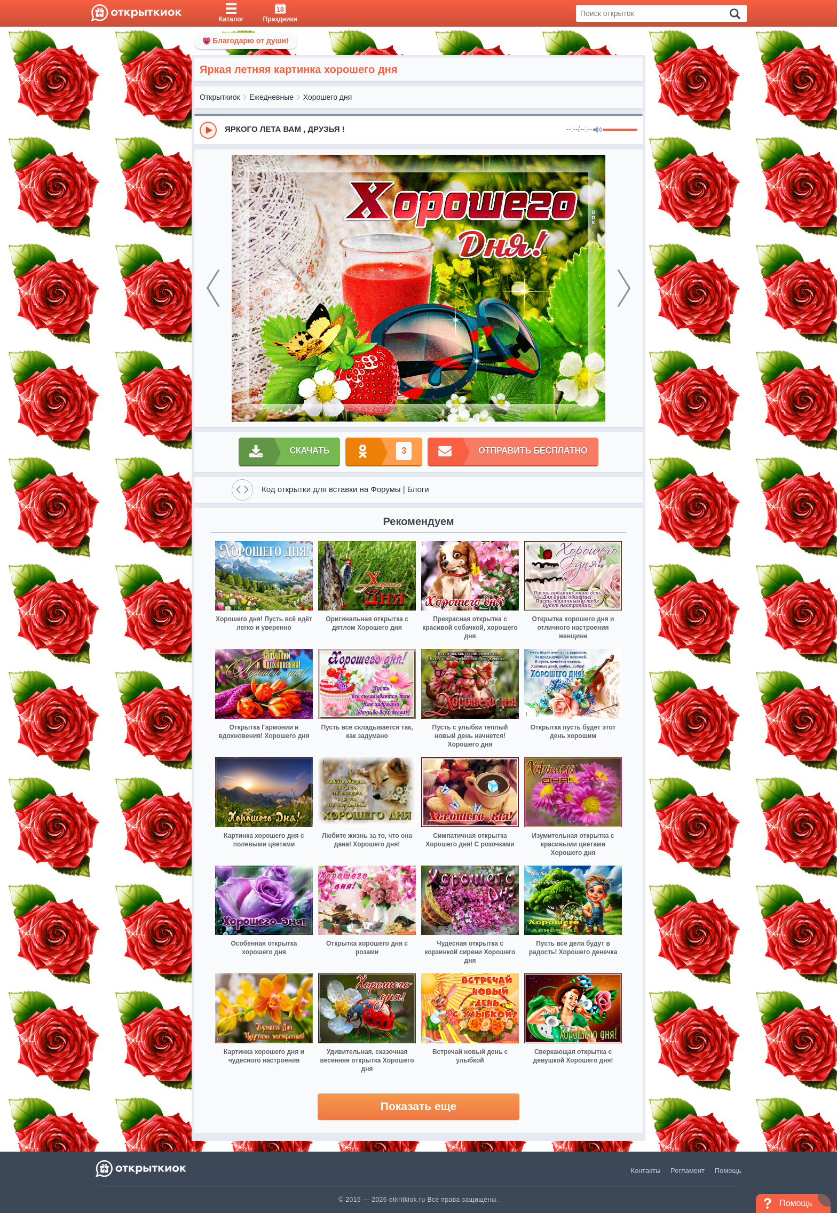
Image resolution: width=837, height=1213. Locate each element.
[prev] (213, 288)
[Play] (208, 130)
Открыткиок (220, 97)
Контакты (645, 1171)
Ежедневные (271, 97)
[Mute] (597, 130)
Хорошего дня (327, 97)
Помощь (728, 1171)
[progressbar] (620, 130)
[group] (418, 129)
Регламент (687, 1171)
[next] (624, 288)
